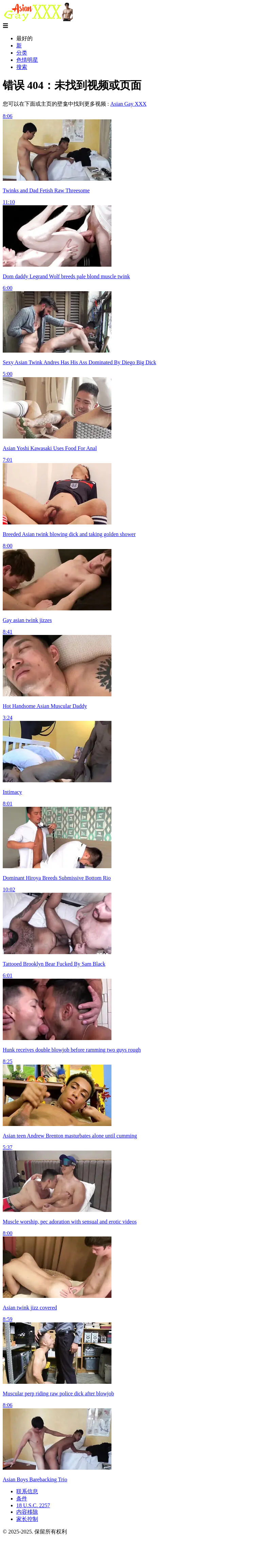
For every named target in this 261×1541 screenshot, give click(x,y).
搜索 (21, 67)
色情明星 (27, 60)
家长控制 (27, 1519)
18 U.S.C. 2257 (33, 1505)
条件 (21, 1498)
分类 (21, 53)
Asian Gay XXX (128, 104)
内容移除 (27, 1512)
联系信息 (27, 1491)
